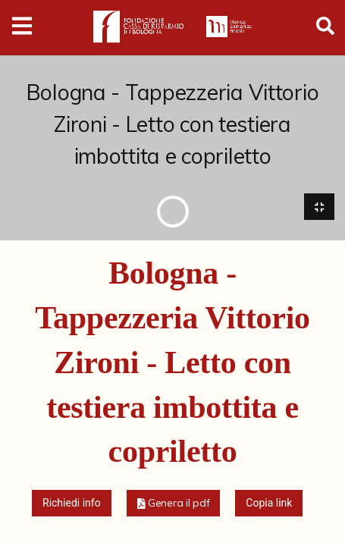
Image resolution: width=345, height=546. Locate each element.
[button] (174, 504)
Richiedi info (71, 503)
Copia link (269, 503)
